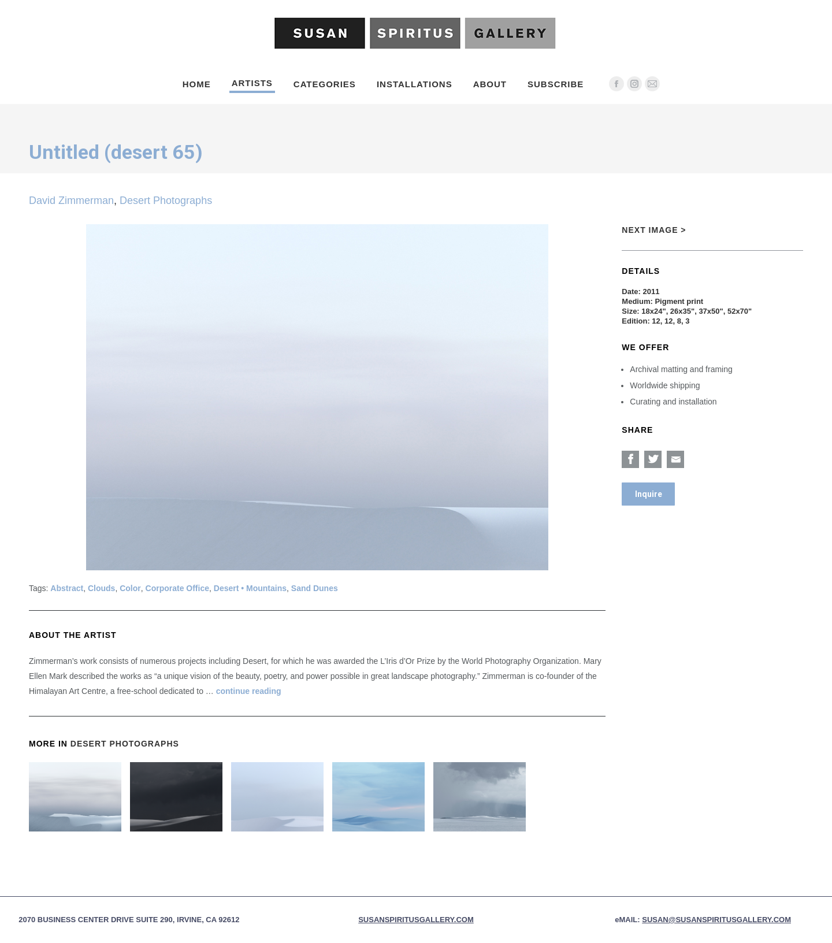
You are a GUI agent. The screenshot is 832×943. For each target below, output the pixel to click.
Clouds (101, 588)
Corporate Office (177, 588)
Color (130, 588)
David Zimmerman (71, 200)
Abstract (66, 588)
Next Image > (654, 230)
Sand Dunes (314, 588)
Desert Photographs (166, 200)
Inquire (648, 494)
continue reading (248, 691)
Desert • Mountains (250, 588)
